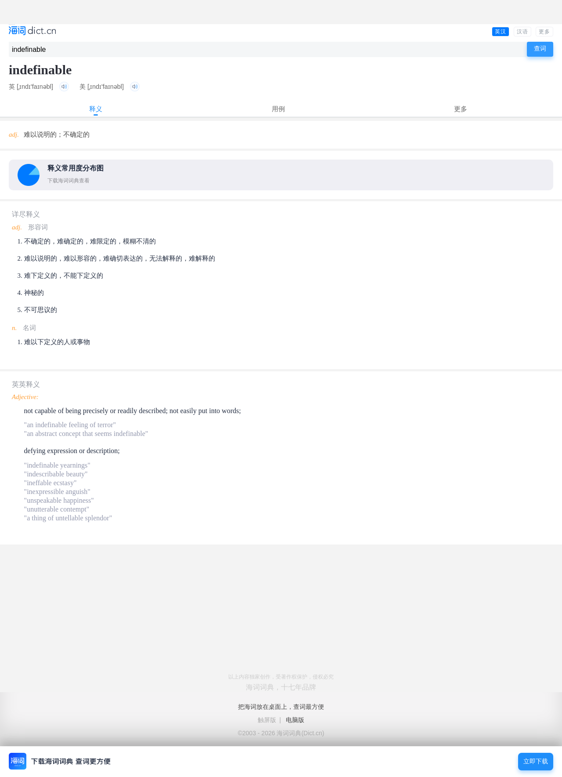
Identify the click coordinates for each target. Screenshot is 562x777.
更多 (544, 32)
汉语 (522, 32)
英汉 (500, 32)
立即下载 (535, 761)
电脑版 (295, 719)
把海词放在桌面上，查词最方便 (281, 706)
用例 (278, 109)
